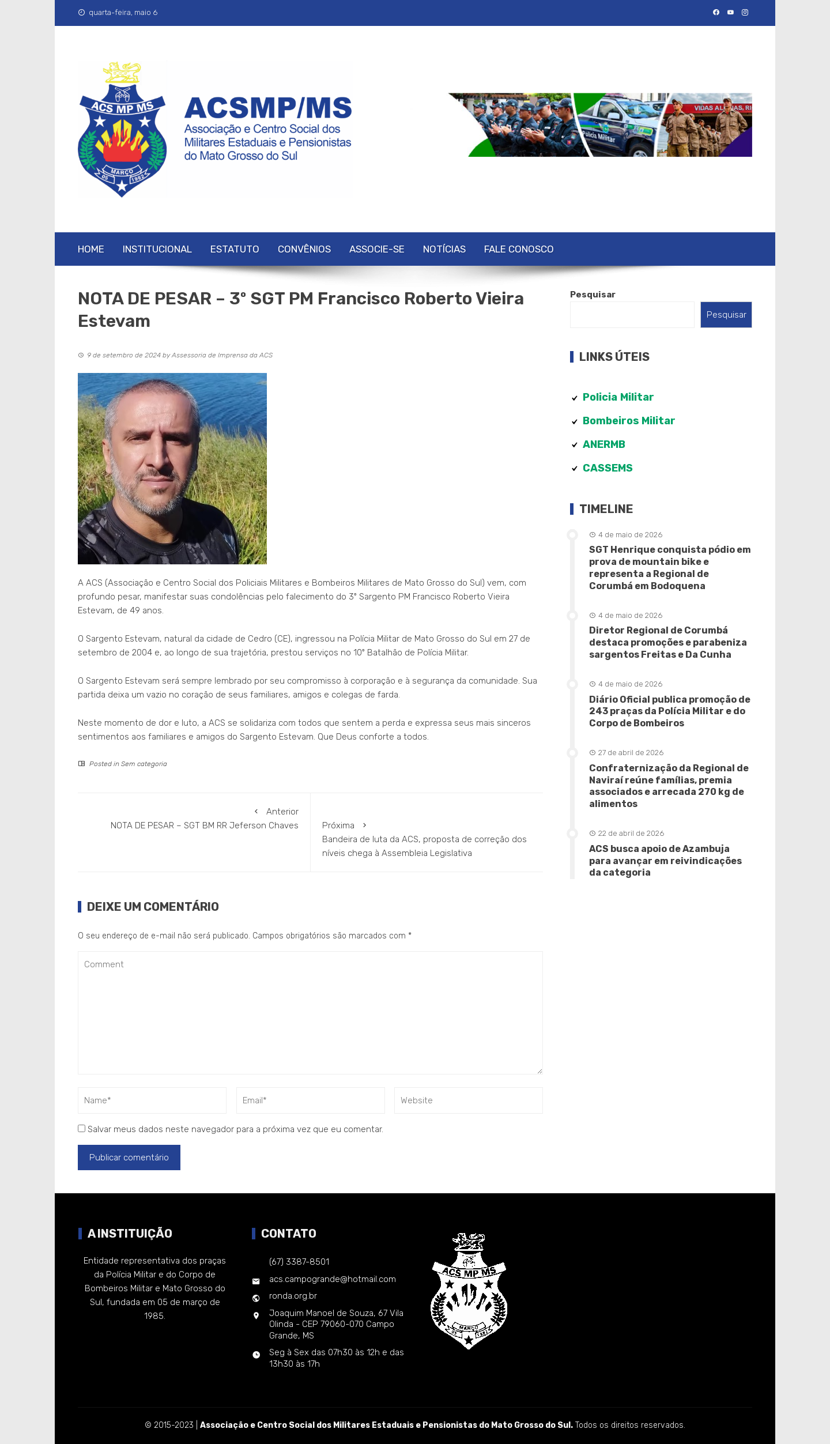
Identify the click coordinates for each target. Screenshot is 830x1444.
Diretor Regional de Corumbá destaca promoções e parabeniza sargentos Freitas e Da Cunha (668, 642)
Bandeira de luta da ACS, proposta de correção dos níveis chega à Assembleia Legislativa (427, 838)
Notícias (444, 249)
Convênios (304, 249)
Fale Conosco (519, 249)
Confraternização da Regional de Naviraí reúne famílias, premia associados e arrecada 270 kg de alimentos (669, 786)
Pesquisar (593, 294)
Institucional (157, 249)
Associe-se (377, 249)
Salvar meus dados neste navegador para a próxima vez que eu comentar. (235, 1129)
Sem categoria (144, 764)
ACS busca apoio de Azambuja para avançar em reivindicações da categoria (665, 861)
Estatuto (234, 249)
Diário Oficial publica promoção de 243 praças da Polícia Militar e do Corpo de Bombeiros (669, 711)
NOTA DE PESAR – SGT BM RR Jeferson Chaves (194, 818)
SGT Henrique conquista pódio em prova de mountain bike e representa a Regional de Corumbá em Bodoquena (670, 567)
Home (91, 249)
